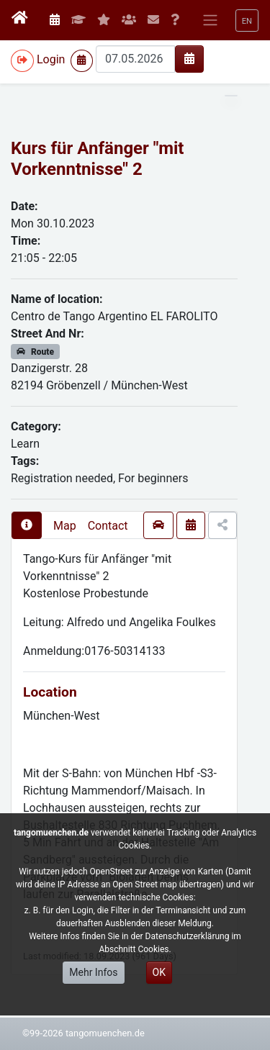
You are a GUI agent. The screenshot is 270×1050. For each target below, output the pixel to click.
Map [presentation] (64, 526)
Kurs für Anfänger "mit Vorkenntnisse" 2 (97, 158)
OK (159, 972)
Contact (108, 526)
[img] (189, 58)
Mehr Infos (93, 972)
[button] (246, 20)
